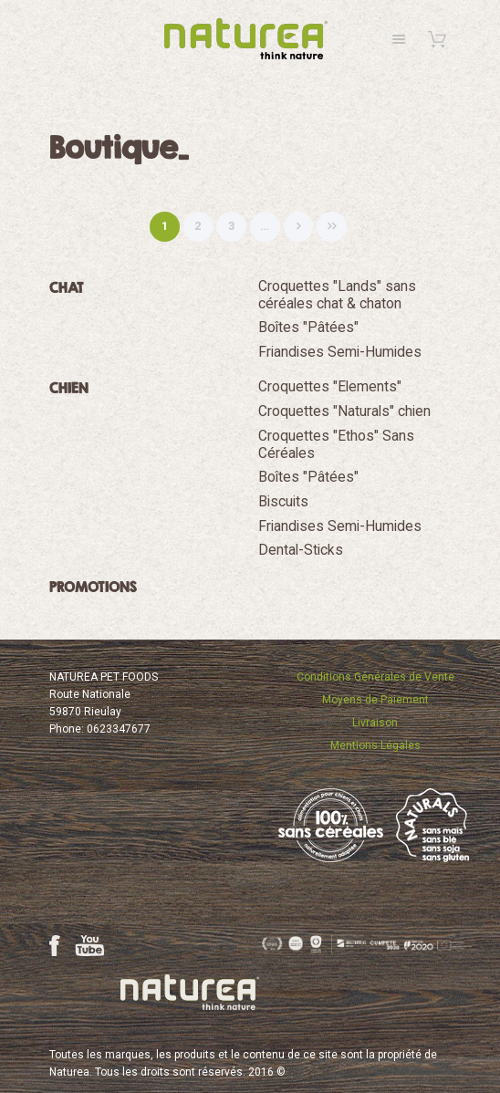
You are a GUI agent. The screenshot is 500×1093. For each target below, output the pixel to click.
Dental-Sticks (300, 550)
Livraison (375, 722)
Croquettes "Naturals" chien (344, 411)
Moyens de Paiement (375, 699)
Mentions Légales (375, 745)
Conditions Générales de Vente (375, 677)
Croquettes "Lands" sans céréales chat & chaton (337, 295)
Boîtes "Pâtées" (308, 327)
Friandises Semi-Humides (340, 352)
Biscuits (283, 502)
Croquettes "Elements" (329, 387)
